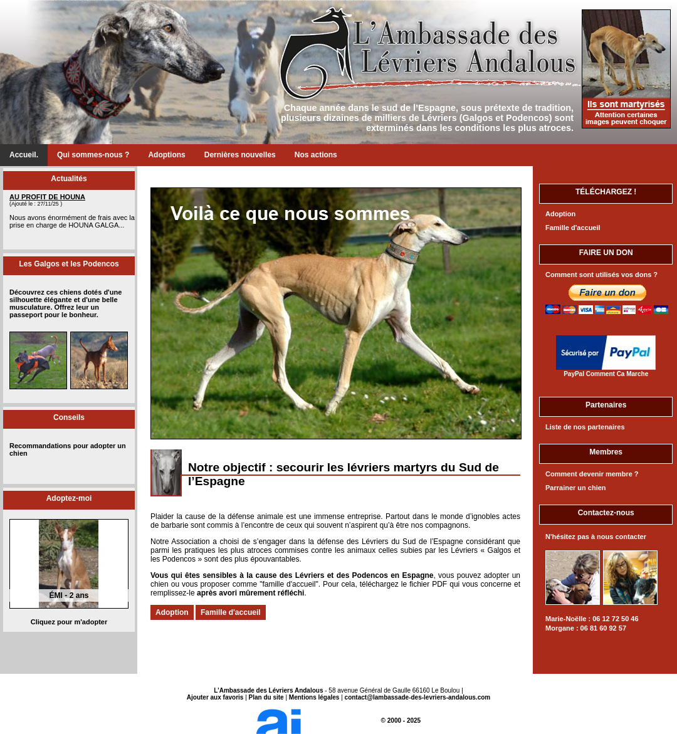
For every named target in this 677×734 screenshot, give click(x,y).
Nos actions (316, 154)
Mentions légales (314, 697)
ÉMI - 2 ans (68, 595)
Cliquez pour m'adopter (69, 622)
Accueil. (23, 154)
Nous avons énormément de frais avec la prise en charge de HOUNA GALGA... (72, 221)
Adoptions (166, 154)
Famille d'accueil (231, 612)
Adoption (172, 612)
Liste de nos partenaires (585, 427)
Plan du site (266, 697)
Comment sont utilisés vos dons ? (601, 274)
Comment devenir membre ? (592, 474)
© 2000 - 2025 (338, 720)
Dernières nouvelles (240, 154)
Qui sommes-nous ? (93, 154)
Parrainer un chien (575, 487)
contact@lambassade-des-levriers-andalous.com (418, 697)
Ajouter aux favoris (215, 697)
